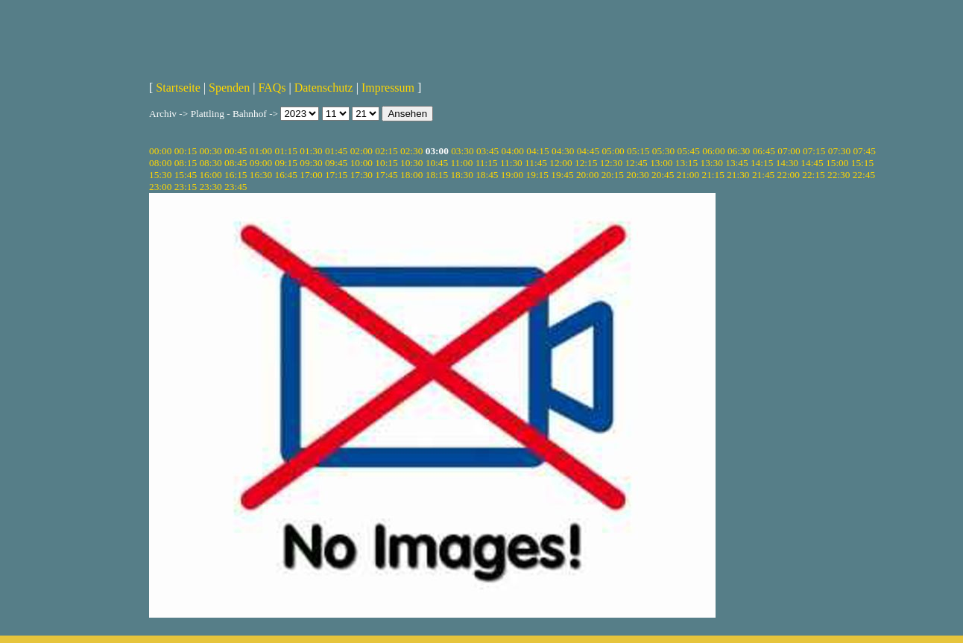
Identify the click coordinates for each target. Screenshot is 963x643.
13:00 (661, 162)
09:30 (311, 162)
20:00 (587, 174)
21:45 (763, 174)
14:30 (787, 162)
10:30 (411, 162)
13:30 (712, 162)
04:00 (513, 150)
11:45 (536, 162)
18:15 (437, 174)
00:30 (210, 150)
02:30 (411, 150)
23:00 (160, 186)
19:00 (512, 174)
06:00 (713, 150)
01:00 (261, 150)
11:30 (511, 162)
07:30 (839, 150)
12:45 (636, 162)
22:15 (813, 174)
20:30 (637, 174)
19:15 (537, 174)
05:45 (689, 150)
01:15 (286, 150)
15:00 (837, 162)
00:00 (160, 150)
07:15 (814, 150)
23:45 (235, 186)
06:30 (738, 150)
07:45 (864, 150)
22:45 (864, 174)
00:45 (235, 150)
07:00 (788, 150)
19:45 (562, 174)
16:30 (261, 174)
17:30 (361, 174)
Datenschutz (323, 87)
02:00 (361, 150)
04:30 (563, 150)
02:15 (386, 150)
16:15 (235, 174)
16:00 (210, 174)
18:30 (461, 174)
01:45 (336, 150)
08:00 (160, 162)
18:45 (487, 174)
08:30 (210, 162)
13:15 (686, 162)
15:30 (160, 174)
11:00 (461, 162)
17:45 (386, 174)
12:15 (586, 162)
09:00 (261, 162)
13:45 (736, 162)
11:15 (487, 162)
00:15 (185, 150)
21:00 (688, 174)
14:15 (762, 162)
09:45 (336, 162)
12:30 (611, 162)
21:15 (712, 174)
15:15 (862, 162)
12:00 (560, 162)
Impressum (387, 87)
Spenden (229, 87)
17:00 (311, 174)
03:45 (487, 150)
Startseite (178, 87)
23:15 (185, 186)
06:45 (764, 150)
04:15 (537, 150)
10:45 (437, 162)
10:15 (386, 162)
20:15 (613, 174)
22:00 (788, 174)
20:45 (662, 174)
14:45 (812, 162)
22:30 (838, 174)
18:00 (411, 174)
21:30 (738, 174)
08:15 (185, 162)
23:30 (210, 186)
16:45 (286, 174)
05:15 (638, 150)
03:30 (462, 150)
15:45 (185, 174)
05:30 (663, 150)
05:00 (613, 150)
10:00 (361, 162)
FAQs (271, 87)
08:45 (235, 162)
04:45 (588, 150)
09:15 (286, 162)
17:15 (336, 174)
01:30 (311, 150)
